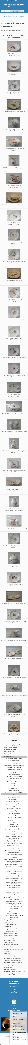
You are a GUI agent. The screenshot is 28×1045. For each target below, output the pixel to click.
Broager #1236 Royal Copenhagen (14, 772)
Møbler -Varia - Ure (8, 937)
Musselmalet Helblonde (14, 848)
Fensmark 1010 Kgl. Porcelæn (14, 788)
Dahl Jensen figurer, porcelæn (10, 749)
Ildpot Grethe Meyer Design (14, 820)
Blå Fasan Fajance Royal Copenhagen (14, 769)
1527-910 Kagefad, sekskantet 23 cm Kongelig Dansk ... (14, 111)
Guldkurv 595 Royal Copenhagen (14, 808)
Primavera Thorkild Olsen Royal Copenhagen (14, 864)
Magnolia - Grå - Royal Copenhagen (14, 836)
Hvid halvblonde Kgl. (14, 917)
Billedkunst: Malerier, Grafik (9, 940)
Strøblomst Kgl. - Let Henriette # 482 (14, 889)
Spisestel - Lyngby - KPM (9, 926)
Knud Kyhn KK (7, 951)
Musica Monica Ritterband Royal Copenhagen (14, 843)
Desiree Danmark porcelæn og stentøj (12, 928)
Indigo (14, 822)
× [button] (26, 1012)
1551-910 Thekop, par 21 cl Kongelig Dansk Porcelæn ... (14, 205)
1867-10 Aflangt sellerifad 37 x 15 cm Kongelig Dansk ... (14, 603)
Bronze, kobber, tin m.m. (9, 942)
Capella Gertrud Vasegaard (14, 774)
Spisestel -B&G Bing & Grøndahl (10, 920)
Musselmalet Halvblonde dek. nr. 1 (14, 847)
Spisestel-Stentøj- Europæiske (10, 929)
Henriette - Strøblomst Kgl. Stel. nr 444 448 (14, 810)
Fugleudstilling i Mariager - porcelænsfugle (13, 958)
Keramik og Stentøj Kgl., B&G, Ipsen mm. (12, 745)
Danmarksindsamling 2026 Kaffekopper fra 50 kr (14, 973)
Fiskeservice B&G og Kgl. (14, 790)
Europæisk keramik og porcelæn (11, 944)
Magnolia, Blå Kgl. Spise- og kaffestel (14, 840)
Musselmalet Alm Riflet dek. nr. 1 (14, 845)
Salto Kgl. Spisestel (14, 880)
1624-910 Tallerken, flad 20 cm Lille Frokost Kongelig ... (14, 357)
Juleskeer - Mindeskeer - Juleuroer (11, 933)
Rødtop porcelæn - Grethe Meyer (14, 876)
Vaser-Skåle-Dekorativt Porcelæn (11, 935)
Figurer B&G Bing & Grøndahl (10, 753)
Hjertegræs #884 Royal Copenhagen (14, 811)
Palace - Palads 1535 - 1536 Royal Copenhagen (14, 857)
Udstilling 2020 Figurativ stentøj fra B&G (12, 960)
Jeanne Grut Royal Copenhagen (10, 946)
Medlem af (14, 997)
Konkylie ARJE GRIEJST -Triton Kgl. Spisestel (14, 828)
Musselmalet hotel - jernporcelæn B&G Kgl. (14, 850)
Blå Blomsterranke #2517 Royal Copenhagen (14, 765)
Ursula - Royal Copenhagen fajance (14, 906)
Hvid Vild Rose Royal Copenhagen (14, 817)
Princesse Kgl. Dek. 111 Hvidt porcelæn (14, 866)
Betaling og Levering (14, 1010)
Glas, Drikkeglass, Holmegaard (10, 931)
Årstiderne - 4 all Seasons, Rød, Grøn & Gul (14, 915)
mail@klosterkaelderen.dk (15, 994)
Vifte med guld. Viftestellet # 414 (14, 908)
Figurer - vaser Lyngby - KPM (10, 919)
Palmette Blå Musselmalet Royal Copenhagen (14, 859)
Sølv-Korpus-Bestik (8, 967)
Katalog (4, 15)
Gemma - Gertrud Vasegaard (14, 797)
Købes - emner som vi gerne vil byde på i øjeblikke (14, 744)
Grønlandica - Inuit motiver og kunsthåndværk (13, 949)
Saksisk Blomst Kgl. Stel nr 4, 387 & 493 (14, 878)
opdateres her (19, 1020)
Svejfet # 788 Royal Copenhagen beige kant (14, 890)
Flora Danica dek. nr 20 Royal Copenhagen (14, 792)
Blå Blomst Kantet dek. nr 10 (14, 762)
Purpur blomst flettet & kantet (14, 868)
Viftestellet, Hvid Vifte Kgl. (14, 911)
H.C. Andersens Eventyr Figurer (10, 956)
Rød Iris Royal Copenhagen (14, 875)
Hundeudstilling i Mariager (9, 964)
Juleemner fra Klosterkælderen (10, 969)
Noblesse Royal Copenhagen (14, 852)
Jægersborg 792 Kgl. (14, 826)
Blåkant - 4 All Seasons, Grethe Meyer (14, 771)
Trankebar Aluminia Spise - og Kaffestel (14, 901)
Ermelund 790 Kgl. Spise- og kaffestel (14, 785)
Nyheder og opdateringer (9, 751)
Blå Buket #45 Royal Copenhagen (14, 767)
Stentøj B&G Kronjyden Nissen (10, 922)
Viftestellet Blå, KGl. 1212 (14, 910)
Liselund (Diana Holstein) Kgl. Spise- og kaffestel (14, 830)
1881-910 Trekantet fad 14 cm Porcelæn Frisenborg (14, 677)
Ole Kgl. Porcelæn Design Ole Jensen (14, 854)
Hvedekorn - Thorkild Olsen (14, 813)
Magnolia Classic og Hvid (14, 838)
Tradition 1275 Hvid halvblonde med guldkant (14, 897)
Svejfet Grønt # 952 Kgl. (14, 896)
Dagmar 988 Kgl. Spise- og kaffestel (14, 776)
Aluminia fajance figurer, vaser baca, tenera (13, 754)
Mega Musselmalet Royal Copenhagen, (14, 841)
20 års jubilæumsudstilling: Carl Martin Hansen (13, 962)
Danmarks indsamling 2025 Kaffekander (12, 974)
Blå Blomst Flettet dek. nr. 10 (14, 760)
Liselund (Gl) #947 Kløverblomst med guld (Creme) (14, 834)
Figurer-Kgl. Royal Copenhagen (10, 747)
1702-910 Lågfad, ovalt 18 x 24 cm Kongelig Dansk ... (14, 414)
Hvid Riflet (14, 815)
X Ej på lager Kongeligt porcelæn (14, 913)
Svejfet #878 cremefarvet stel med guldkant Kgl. (14, 893)
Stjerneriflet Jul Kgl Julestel (14, 887)
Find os (14, 1008)
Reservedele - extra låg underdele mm (14, 869)
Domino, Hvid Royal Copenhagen (14, 780)
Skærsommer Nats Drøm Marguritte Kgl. (14, 885)
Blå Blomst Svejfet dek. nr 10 (14, 763)
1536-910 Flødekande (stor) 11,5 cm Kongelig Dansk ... (14, 168)
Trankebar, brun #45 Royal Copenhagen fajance (14, 904)
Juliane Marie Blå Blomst (14, 824)
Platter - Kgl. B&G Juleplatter (10, 938)
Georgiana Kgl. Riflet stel (14, 799)
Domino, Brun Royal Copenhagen (14, 778)
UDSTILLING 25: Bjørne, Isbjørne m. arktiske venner (14, 971)
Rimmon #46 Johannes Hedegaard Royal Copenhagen (14, 872)
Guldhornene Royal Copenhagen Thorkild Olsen (14, 805)
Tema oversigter (7, 953)
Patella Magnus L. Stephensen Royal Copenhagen (14, 862)
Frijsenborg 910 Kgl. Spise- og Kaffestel (14, 794)
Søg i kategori (15, 11)
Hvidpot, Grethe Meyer (14, 819)
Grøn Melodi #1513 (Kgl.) (14, 803)
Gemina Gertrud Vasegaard (14, 795)
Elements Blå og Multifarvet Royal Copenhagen (14, 782)
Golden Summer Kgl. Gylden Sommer (14, 801)
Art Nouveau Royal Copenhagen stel (14, 758)
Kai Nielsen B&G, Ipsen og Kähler (11, 955)
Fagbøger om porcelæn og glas (10, 947)
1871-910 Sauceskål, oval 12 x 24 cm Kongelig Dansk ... (14, 640)
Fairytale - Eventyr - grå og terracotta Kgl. (14, 786)
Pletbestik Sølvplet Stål (8, 965)
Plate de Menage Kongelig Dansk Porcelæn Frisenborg (14, 528)
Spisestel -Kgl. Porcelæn (14, 15)
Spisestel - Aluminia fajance (10, 924)
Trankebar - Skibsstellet (14, 899)
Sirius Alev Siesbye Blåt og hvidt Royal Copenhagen (14, 883)
